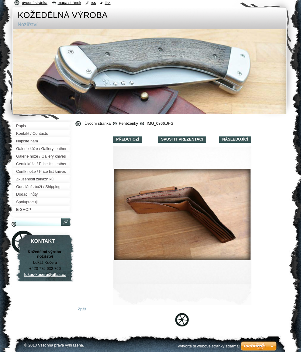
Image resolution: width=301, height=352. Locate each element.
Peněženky (128, 123)
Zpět (82, 309)
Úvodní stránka (98, 123)
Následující (235, 139)
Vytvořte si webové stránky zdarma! (209, 346)
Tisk (107, 2)
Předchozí (127, 139)
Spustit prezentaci (182, 139)
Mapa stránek (69, 2)
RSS (93, 2)
